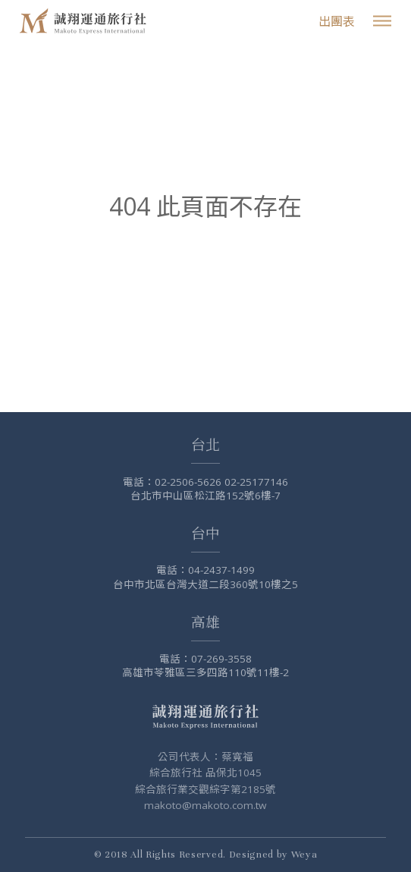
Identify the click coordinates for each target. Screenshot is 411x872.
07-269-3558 (221, 659)
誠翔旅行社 (85, 21)
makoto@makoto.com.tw (205, 805)
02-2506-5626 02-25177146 (221, 482)
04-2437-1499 (221, 570)
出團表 (336, 21)
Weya (304, 854)
